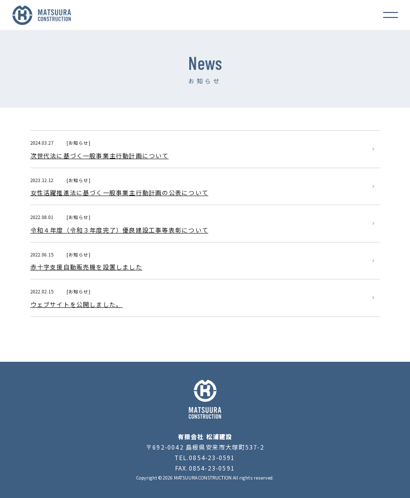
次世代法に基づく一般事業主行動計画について (99, 155)
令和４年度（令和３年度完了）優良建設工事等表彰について (119, 230)
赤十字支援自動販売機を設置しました (86, 266)
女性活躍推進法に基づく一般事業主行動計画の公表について (119, 192)
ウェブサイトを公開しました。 (76, 304)
